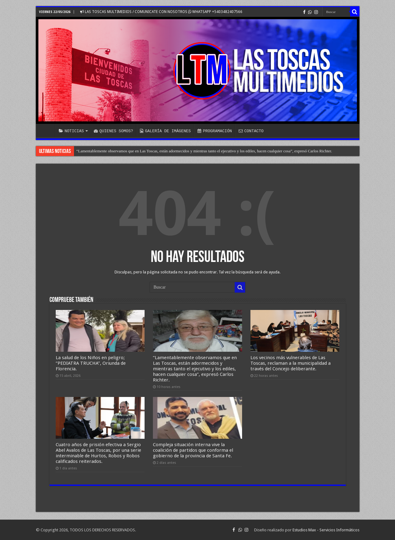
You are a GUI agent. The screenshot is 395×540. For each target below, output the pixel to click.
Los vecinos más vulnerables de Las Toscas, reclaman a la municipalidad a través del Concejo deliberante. (290, 363)
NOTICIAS (71, 131)
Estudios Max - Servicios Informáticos (326, 530)
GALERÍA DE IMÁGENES (165, 131)
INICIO (47, 130)
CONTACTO (251, 131)
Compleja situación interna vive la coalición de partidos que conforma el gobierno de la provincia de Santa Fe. (193, 450)
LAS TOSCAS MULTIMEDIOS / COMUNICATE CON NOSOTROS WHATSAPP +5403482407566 (161, 12)
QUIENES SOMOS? (113, 131)
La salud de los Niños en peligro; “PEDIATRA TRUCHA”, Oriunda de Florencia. (91, 363)
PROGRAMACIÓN (215, 131)
